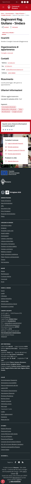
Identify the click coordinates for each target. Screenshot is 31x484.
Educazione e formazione (8, 244)
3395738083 (11, 73)
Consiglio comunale (7, 53)
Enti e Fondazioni (5, 211)
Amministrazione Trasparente (9, 380)
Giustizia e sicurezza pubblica (9, 246)
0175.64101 (6, 315)
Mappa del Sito (5, 419)
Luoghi (3, 293)
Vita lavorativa (5, 262)
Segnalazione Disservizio (7, 393)
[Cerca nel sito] (27, 7)
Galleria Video (4, 301)
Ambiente (3, 228)
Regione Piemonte (6, 429)
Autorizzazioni (5, 236)
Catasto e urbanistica (7, 238)
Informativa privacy (6, 404)
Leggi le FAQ (4, 388)
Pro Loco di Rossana (6, 436)
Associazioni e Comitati (7, 306)
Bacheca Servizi (5, 398)
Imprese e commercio (7, 249)
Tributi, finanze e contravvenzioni (10, 257)
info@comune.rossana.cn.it (12, 325)
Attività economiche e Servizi (9, 304)
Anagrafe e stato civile (7, 231)
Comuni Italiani (5, 450)
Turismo (3, 260)
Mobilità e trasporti (6, 252)
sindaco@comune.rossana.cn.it (14, 69)
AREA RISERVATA (15, 482)
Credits (3, 412)
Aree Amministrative (6, 203)
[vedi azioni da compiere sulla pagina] (13, 27)
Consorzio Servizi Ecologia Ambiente (11, 442)
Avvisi (2, 282)
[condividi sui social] (5, 27)
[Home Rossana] (14, 7)
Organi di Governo (20, 13)
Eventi (3, 291)
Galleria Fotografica (6, 299)
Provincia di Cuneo (6, 431)
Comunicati (4, 279)
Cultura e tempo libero (7, 241)
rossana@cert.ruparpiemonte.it (12, 323)
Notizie (3, 271)
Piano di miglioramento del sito (9, 385)
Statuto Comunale (6, 401)
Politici (3, 216)
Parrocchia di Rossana (7, 439)
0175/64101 (11, 63)
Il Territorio (4, 296)
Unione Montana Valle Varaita (9, 434)
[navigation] (3, 7)
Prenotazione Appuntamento (9, 391)
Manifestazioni (5, 274)
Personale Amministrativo (8, 214)
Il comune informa (6, 276)
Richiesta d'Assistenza (7, 396)
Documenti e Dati (5, 208)
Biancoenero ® (17, 478)
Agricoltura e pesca (6, 225)
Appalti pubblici (5, 233)
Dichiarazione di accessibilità (8, 383)
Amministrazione (10, 13)
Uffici (2, 206)
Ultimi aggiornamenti (6, 414)
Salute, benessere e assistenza (9, 254)
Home (2, 13)
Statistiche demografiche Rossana (10, 447)
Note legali (4, 406)
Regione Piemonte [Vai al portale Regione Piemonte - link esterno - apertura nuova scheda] (6, 2)
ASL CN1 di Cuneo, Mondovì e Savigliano (12, 444)
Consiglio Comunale (6, 15)
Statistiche (4, 417)
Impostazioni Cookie (6, 409)
